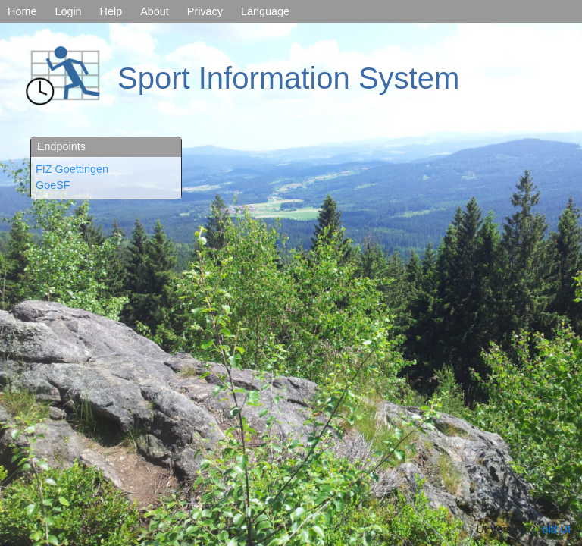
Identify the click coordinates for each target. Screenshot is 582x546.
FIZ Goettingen (72, 169)
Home (22, 11)
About (154, 11)
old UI (557, 529)
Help (111, 11)
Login (68, 11)
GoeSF (53, 185)
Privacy (205, 11)
